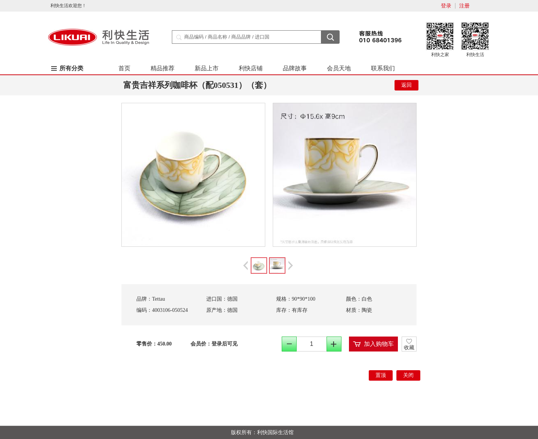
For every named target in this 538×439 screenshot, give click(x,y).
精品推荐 (162, 68)
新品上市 (207, 68)
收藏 (409, 347)
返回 (406, 85)
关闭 (408, 375)
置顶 (380, 375)
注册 (464, 6)
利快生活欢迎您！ (68, 5)
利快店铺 (251, 68)
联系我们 (383, 68)
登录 (446, 6)
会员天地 (339, 68)
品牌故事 (295, 68)
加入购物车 (379, 344)
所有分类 (71, 68)
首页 (124, 68)
